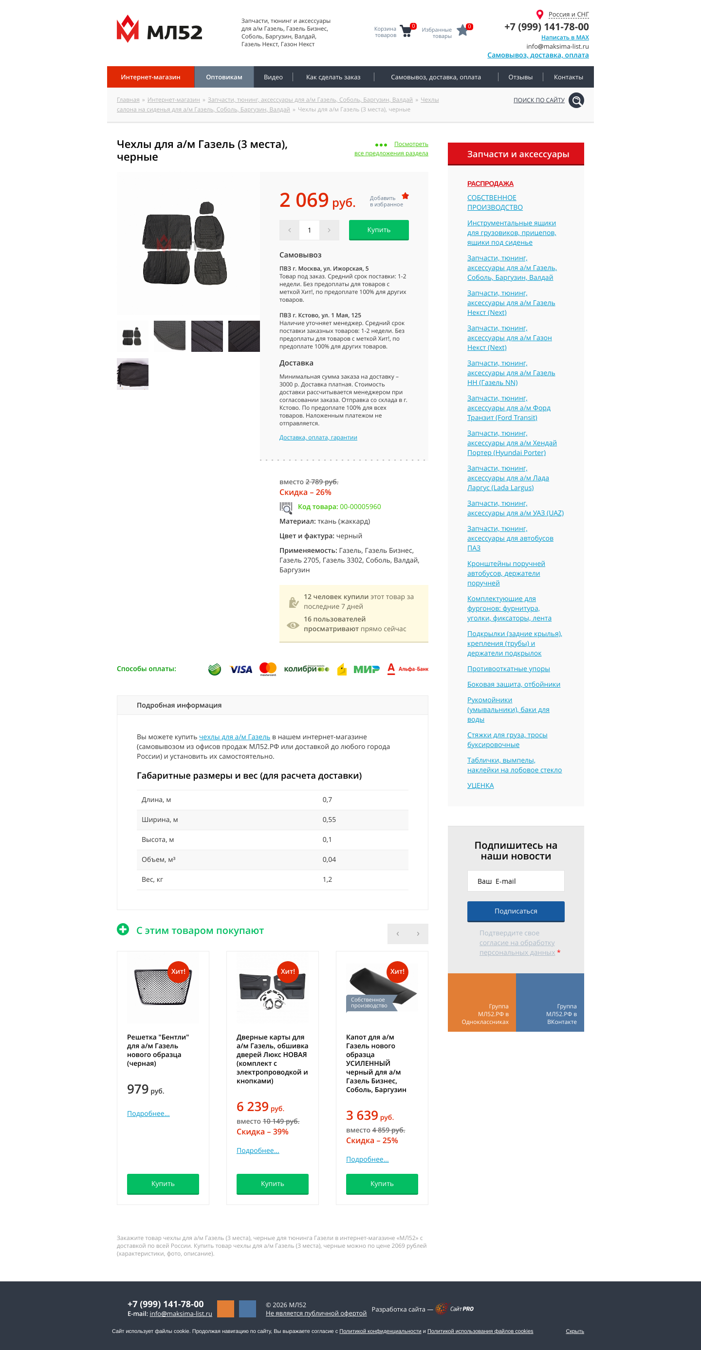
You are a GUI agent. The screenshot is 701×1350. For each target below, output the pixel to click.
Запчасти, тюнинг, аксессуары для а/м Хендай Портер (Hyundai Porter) (512, 443)
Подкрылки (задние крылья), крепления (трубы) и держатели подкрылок (514, 643)
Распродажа (490, 183)
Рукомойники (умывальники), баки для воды (508, 709)
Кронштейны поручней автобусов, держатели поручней (506, 573)
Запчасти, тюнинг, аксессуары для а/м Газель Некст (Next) (511, 303)
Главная (128, 99)
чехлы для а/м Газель (234, 737)
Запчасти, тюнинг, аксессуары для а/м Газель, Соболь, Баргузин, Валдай (310, 99)
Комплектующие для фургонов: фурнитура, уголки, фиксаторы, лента (509, 608)
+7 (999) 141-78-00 (546, 26)
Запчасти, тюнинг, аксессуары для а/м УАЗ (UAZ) (515, 508)
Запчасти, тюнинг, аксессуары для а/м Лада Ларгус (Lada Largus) (508, 478)
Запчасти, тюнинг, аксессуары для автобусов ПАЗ (510, 538)
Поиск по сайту (539, 100)
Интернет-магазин (174, 99)
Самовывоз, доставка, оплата (538, 55)
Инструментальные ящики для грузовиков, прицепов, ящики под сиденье (511, 233)
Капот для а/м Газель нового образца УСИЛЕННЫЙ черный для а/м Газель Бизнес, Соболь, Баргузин (376, 1064)
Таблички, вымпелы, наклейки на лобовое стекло (514, 765)
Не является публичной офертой (316, 1313)
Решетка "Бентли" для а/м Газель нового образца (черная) (158, 1050)
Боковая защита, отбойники (513, 684)
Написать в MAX (565, 37)
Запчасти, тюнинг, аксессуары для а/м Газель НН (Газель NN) (511, 373)
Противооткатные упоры (508, 669)
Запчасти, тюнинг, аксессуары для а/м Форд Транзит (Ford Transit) (509, 408)
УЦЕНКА (480, 785)
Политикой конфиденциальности (380, 1331)
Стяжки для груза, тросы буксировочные (507, 739)
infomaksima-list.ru (181, 1313)
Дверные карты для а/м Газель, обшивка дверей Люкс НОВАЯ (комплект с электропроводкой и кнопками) (273, 1059)
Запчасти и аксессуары (518, 154)
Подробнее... (148, 1113)
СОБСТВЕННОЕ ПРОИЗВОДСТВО (495, 202)
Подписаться (516, 911)
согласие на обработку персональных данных (517, 947)
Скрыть (575, 1331)
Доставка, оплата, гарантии (318, 437)
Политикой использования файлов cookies (480, 1331)
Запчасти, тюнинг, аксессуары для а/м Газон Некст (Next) (509, 338)
